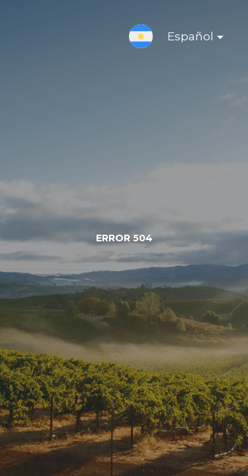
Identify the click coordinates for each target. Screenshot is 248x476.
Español (185, 39)
